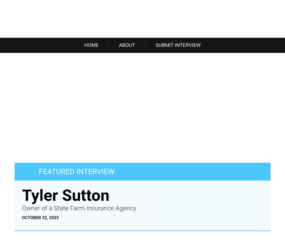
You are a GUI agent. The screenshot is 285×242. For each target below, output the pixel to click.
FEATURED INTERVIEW (77, 171)
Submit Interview (178, 45)
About (127, 45)
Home (91, 45)
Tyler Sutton (66, 195)
